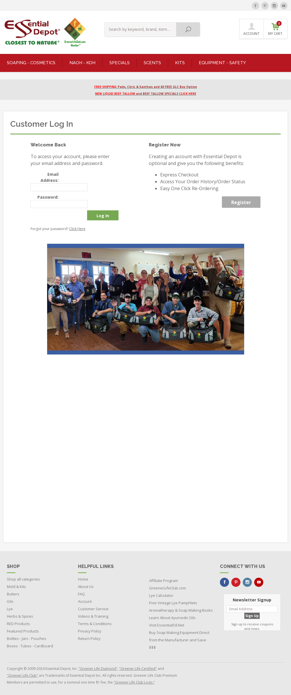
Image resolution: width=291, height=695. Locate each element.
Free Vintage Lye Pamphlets (173, 602)
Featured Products (23, 631)
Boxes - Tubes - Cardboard (30, 645)
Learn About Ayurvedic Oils (172, 617)
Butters (13, 594)
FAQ (81, 594)
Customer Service (93, 608)
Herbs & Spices (20, 616)
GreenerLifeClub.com (167, 588)
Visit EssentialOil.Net (166, 625)
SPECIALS (119, 62)
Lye (10, 608)
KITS (180, 62)
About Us (86, 586)
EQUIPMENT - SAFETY (222, 62)
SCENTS (152, 62)
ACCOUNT (251, 29)
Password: (48, 197)
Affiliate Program (163, 580)
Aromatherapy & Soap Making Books (181, 610)
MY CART (275, 28)
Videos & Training (93, 616)
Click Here (77, 228)
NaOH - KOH (82, 62)
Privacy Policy (89, 631)
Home (83, 579)
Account (85, 601)
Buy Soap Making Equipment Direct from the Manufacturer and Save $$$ (179, 640)
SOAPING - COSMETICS (31, 62)
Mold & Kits (16, 586)
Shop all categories (23, 579)
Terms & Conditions (95, 623)
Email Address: (50, 177)
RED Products (18, 623)
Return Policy (89, 638)
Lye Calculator (161, 595)
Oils (10, 601)
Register (241, 202)
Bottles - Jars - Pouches (26, 638)
